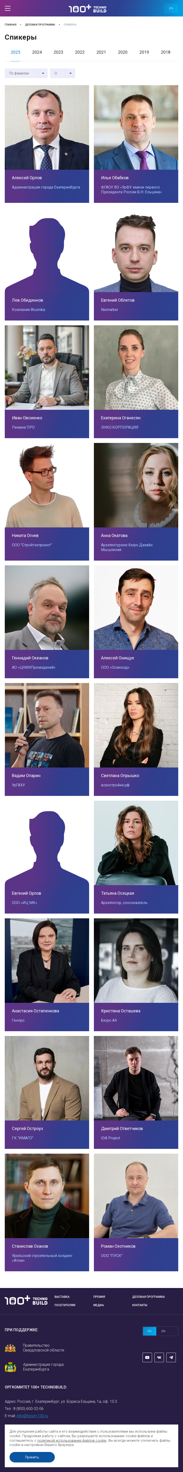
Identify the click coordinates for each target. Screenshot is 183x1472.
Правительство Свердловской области (43, 1347)
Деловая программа (40, 24)
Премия (99, 1297)
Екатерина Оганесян (121, 417)
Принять (32, 1457)
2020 (122, 52)
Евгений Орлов (26, 893)
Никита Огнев (25, 535)
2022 (80, 52)
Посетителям (65, 1305)
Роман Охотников (118, 1246)
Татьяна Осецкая (117, 893)
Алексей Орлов (27, 177)
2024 (37, 52)
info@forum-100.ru (32, 1416)
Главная (10, 24)
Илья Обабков (115, 177)
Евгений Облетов (118, 300)
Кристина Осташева (120, 1010)
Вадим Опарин (26, 775)
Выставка (62, 1297)
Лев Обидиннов (27, 300)
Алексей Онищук (117, 657)
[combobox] (26, 73)
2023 (58, 52)
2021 (101, 52)
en (171, 8)
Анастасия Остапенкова (35, 1010)
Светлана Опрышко (120, 775)
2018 (165, 52)
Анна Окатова (114, 535)
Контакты (139, 1305)
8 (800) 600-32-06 (28, 1408)
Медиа (98, 1305)
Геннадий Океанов (30, 657)
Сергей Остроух (27, 1128)
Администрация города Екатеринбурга (43, 1367)
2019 (144, 52)
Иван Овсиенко (27, 417)
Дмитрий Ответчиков (122, 1128)
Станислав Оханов (30, 1246)
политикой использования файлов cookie (72, 1440)
